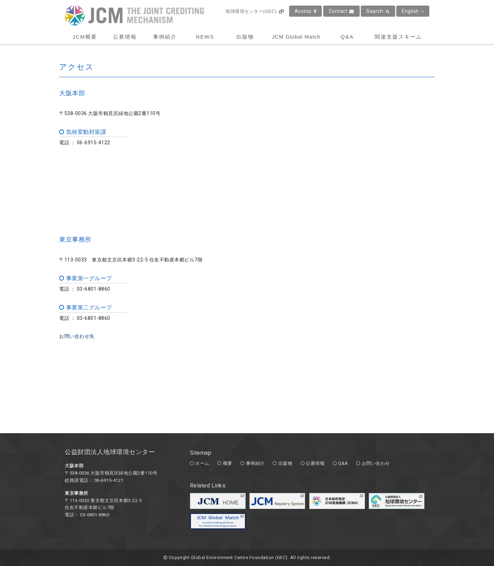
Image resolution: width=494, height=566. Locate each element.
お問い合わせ (376, 463)
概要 (227, 463)
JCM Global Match (296, 37)
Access (306, 11)
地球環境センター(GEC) (254, 11)
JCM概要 (84, 37)
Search (378, 11)
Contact (341, 11)
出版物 (245, 37)
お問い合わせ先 (77, 336)
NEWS (205, 37)
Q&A (347, 37)
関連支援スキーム (398, 37)
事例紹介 (165, 37)
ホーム (202, 463)
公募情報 (125, 37)
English (413, 11)
